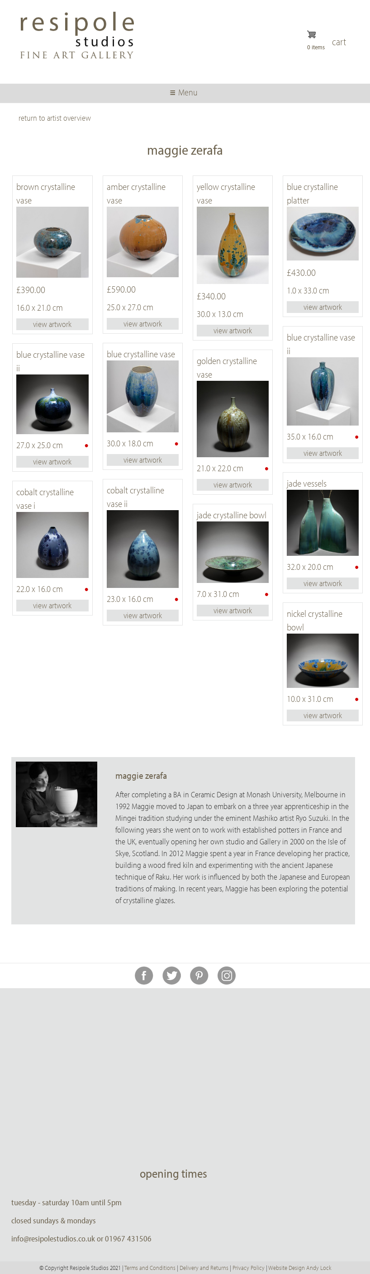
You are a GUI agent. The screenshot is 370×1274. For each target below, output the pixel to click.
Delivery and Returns (204, 1268)
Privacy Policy (248, 1268)
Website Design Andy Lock (299, 1268)
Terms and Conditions (150, 1268)
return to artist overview (55, 118)
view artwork (52, 324)
